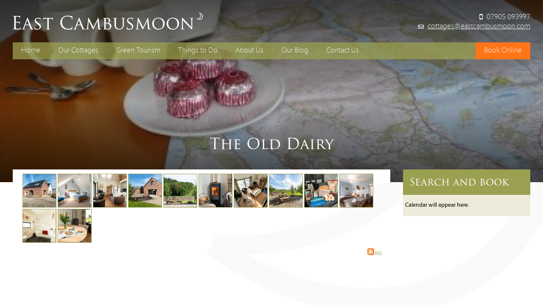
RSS (374, 254)
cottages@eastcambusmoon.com (479, 26)
